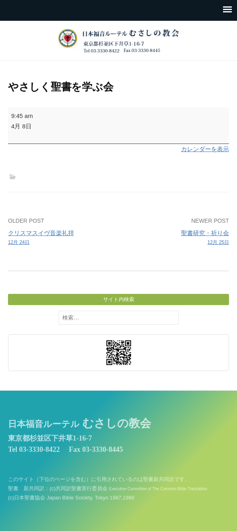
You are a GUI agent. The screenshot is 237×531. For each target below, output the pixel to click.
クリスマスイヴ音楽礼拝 (61, 238)
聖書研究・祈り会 (176, 238)
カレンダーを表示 (205, 149)
